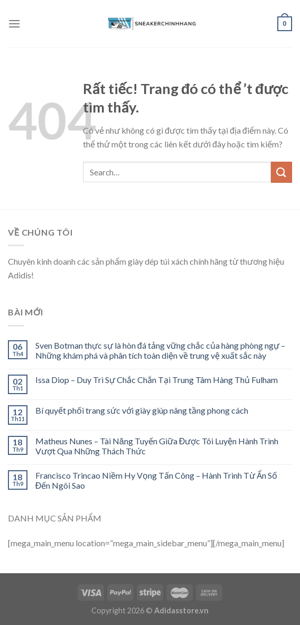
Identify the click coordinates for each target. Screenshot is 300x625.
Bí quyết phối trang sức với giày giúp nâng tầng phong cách (141, 410)
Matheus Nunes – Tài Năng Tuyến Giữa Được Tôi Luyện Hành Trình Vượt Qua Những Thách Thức (156, 446)
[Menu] (14, 23)
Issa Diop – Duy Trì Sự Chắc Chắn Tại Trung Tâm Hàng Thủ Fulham (156, 380)
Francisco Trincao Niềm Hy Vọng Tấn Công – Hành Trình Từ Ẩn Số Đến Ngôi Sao (156, 480)
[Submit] (281, 172)
